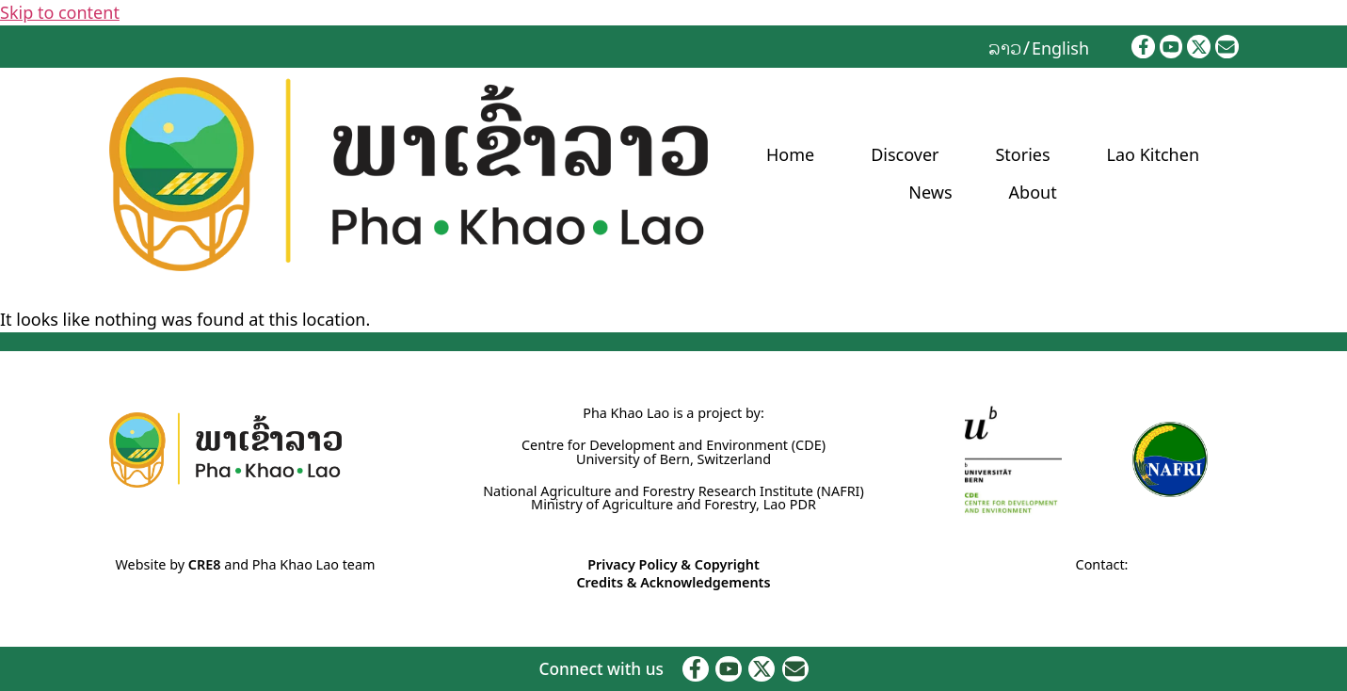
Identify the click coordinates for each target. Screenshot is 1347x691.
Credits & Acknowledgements (673, 582)
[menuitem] (1004, 47)
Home (790, 154)
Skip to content (60, 12)
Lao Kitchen (1153, 154)
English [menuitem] (1060, 48)
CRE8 (204, 564)
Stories (1022, 154)
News (930, 192)
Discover (904, 154)
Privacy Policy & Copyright (673, 564)
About (1033, 192)
